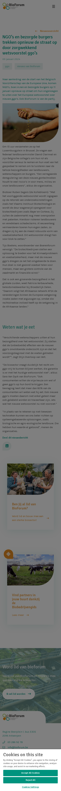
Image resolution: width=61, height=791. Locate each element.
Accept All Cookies (30, 773)
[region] (30, 770)
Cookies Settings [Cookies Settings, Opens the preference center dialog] (30, 787)
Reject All (30, 780)
